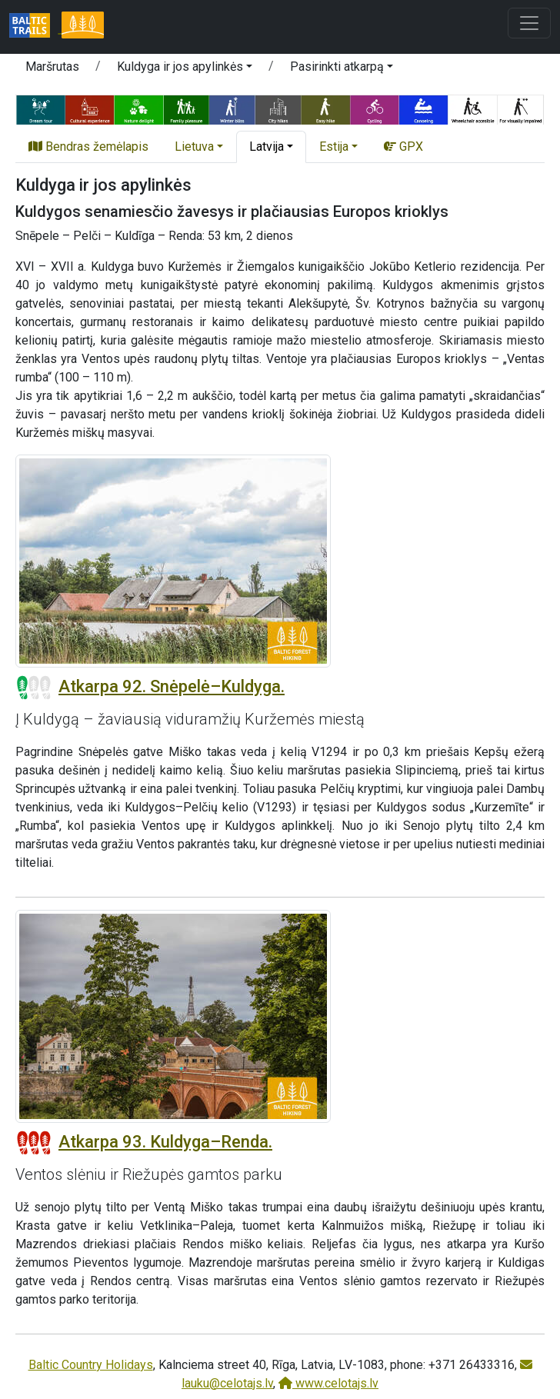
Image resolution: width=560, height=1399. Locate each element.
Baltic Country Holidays (90, 1364)
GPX (403, 146)
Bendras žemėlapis (88, 146)
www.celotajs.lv (328, 1383)
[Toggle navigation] (529, 23)
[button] (184, 69)
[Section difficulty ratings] (33, 687)
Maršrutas (52, 66)
